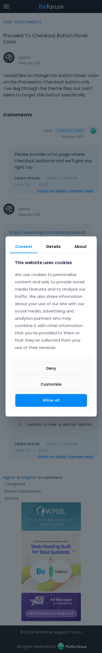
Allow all (51, 400)
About (80, 246)
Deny (51, 368)
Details (53, 246)
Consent (23, 246)
